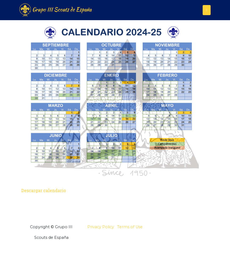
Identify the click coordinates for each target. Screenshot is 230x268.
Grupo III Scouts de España (55, 10)
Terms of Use (130, 226)
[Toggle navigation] (207, 10)
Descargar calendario (43, 190)
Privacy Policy (100, 226)
